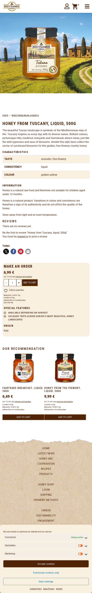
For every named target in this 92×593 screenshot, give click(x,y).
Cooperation (46, 464)
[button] (66, 6)
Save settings (46, 581)
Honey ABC (46, 458)
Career (46, 510)
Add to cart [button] (23, 417)
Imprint (59, 588)
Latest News (46, 453)
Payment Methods (46, 500)
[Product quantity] (12, 282)
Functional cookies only (46, 572)
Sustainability (46, 515)
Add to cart (29, 282)
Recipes (46, 469)
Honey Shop (46, 484)
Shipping (46, 495)
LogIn (46, 490)
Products (46, 474)
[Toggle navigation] (87, 6)
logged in (22, 236)
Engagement (46, 521)
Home (46, 448)
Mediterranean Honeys (25, 115)
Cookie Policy (36, 588)
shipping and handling (24, 277)
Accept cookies (46, 563)
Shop (5, 115)
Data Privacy (48, 588)
